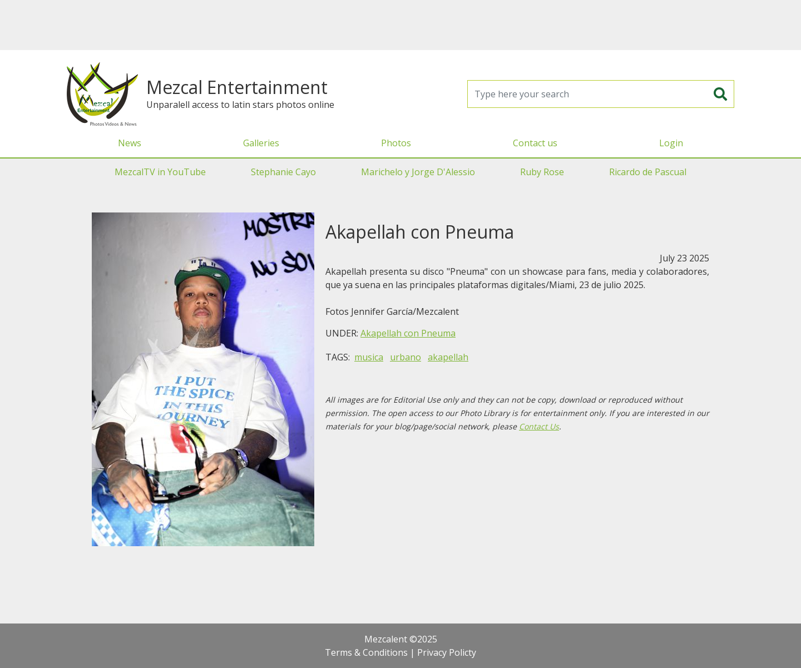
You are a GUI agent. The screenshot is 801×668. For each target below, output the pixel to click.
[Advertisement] (400, 25)
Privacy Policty (446, 652)
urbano (405, 357)
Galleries (261, 143)
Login (671, 143)
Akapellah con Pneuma (408, 333)
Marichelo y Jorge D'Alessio (418, 172)
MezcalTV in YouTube (160, 172)
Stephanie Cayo (283, 172)
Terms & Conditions (366, 652)
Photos (396, 143)
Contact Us (539, 426)
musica (368, 357)
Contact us (535, 143)
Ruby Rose (542, 172)
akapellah (448, 357)
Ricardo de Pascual (647, 172)
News (129, 143)
